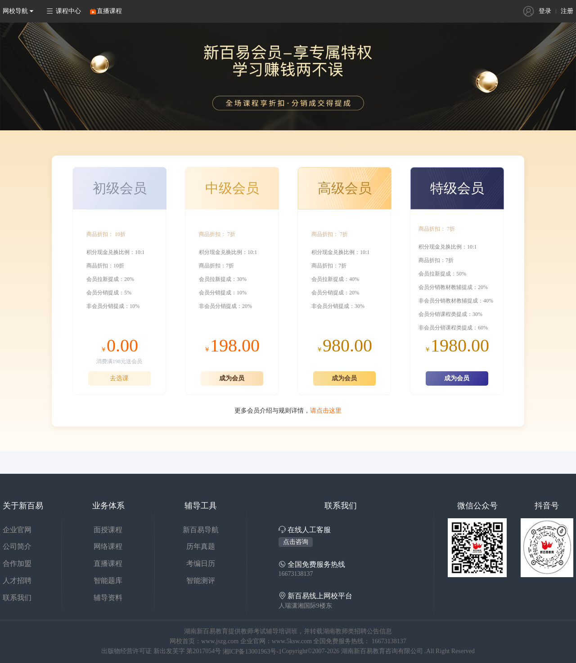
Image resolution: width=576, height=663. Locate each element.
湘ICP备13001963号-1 (252, 651)
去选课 (119, 378)
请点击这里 (326, 410)
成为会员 (231, 378)
